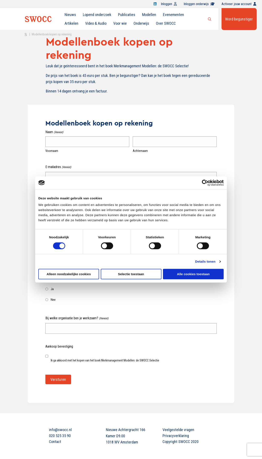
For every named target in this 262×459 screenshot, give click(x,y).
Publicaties (126, 14)
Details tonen (205, 261)
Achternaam (140, 151)
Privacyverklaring (176, 435)
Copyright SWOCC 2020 (181, 441)
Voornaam (51, 151)
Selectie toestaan (131, 274)
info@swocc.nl (60, 429)
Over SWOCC (166, 23)
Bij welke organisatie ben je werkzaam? (76, 318)
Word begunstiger (239, 19)
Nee (53, 300)
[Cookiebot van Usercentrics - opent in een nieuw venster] (205, 183)
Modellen (149, 14)
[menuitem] (70, 14)
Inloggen (169, 4)
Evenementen (173, 14)
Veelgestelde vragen (178, 429)
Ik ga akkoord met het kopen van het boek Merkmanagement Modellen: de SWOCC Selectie (105, 360)
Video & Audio (96, 23)
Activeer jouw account (239, 4)
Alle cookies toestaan (193, 274)
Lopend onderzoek (97, 14)
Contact (55, 441)
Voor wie (120, 23)
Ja (52, 289)
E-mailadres (58, 167)
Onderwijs (141, 23)
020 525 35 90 (60, 435)
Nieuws (70, 14)
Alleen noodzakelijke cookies (69, 274)
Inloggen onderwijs (199, 4)
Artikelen (71, 23)
